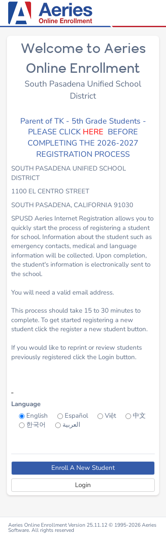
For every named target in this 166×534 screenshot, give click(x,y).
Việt (110, 415)
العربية (71, 424)
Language (26, 404)
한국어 (36, 424)
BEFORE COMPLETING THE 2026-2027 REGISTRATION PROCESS (83, 143)
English (37, 415)
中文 (139, 415)
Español (76, 415)
